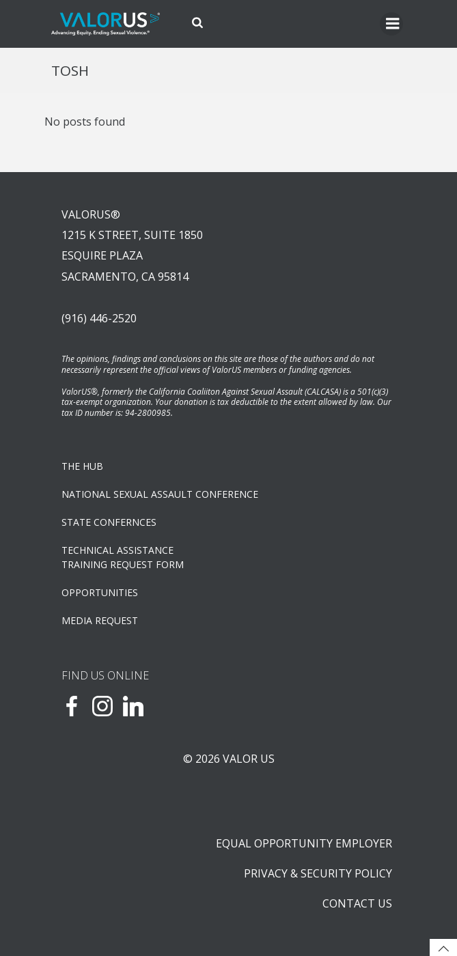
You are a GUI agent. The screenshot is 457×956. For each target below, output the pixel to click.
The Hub (82, 466)
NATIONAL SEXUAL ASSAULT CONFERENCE (159, 494)
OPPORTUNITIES (99, 592)
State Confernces (108, 522)
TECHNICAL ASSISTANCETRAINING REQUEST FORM (122, 557)
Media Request (99, 620)
